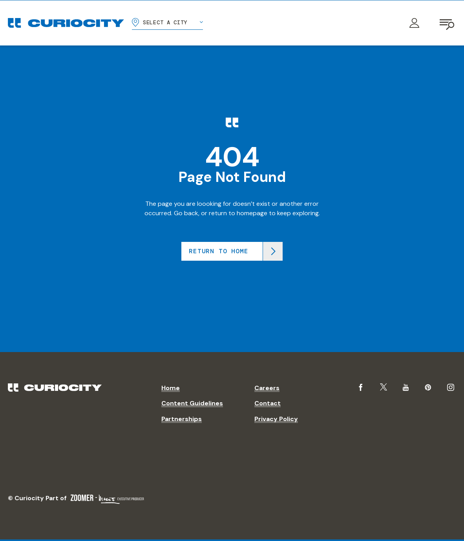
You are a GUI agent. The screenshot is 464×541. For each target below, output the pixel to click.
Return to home (218, 251)
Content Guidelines (192, 403)
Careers (266, 388)
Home (170, 388)
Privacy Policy (276, 419)
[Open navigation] (447, 23)
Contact (267, 403)
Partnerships (181, 419)
